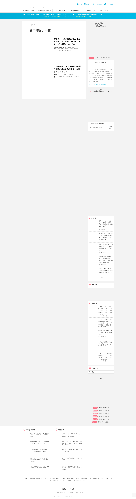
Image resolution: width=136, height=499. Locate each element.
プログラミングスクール (44, 10)
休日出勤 (57, 48)
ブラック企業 (58, 76)
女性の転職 (65, 50)
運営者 (79, 4)
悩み (69, 76)
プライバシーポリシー (79, 480)
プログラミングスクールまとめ (54, 478)
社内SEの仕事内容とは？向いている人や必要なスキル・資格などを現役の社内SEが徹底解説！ (39, 459)
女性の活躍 (58, 50)
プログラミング (91, 10)
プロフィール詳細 (93, 84)
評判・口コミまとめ (104, 422)
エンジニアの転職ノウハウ (95, 478)
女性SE (62, 48)
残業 (69, 50)
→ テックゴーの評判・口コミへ (104, 58)
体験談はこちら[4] (104, 416)
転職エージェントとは (106, 10)
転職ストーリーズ (68, 489)
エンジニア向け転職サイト (30, 10)
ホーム (26, 478)
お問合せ (87, 4)
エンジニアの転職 (60, 10)
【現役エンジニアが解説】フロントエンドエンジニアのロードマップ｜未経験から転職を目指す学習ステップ (72, 435)
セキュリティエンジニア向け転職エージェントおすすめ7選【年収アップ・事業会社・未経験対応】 (72, 443)
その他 (54, 480)
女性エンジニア (69, 48)
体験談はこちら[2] (104, 410)
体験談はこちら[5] (104, 419)
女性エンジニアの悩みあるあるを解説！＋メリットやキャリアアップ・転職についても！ (67, 41)
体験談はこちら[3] (104, 413)
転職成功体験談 (75, 10)
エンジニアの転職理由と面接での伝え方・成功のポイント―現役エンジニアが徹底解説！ (72, 468)
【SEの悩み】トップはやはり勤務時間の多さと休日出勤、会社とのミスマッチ (67, 69)
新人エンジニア (75, 76)
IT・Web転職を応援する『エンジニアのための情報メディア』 (68, 492)
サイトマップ (108, 4)
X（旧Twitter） (97, 4)
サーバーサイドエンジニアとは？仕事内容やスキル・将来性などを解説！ (106, 235)
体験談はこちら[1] (104, 407)
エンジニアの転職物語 (81, 478)
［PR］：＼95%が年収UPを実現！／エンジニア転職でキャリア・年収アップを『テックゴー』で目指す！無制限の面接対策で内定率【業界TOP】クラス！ (62, 14)
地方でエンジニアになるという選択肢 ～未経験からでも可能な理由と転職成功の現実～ (39, 435)
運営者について (62, 480)
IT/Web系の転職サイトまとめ (37, 478)
